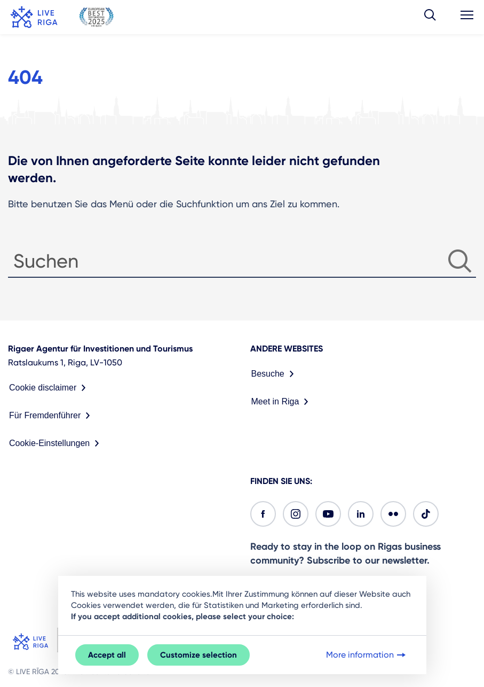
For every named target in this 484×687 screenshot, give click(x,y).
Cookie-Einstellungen (56, 443)
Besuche (274, 374)
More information (367, 655)
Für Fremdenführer (51, 415)
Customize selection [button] (198, 655)
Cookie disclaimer (49, 387)
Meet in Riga (282, 401)
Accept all (107, 655)
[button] (430, 17)
